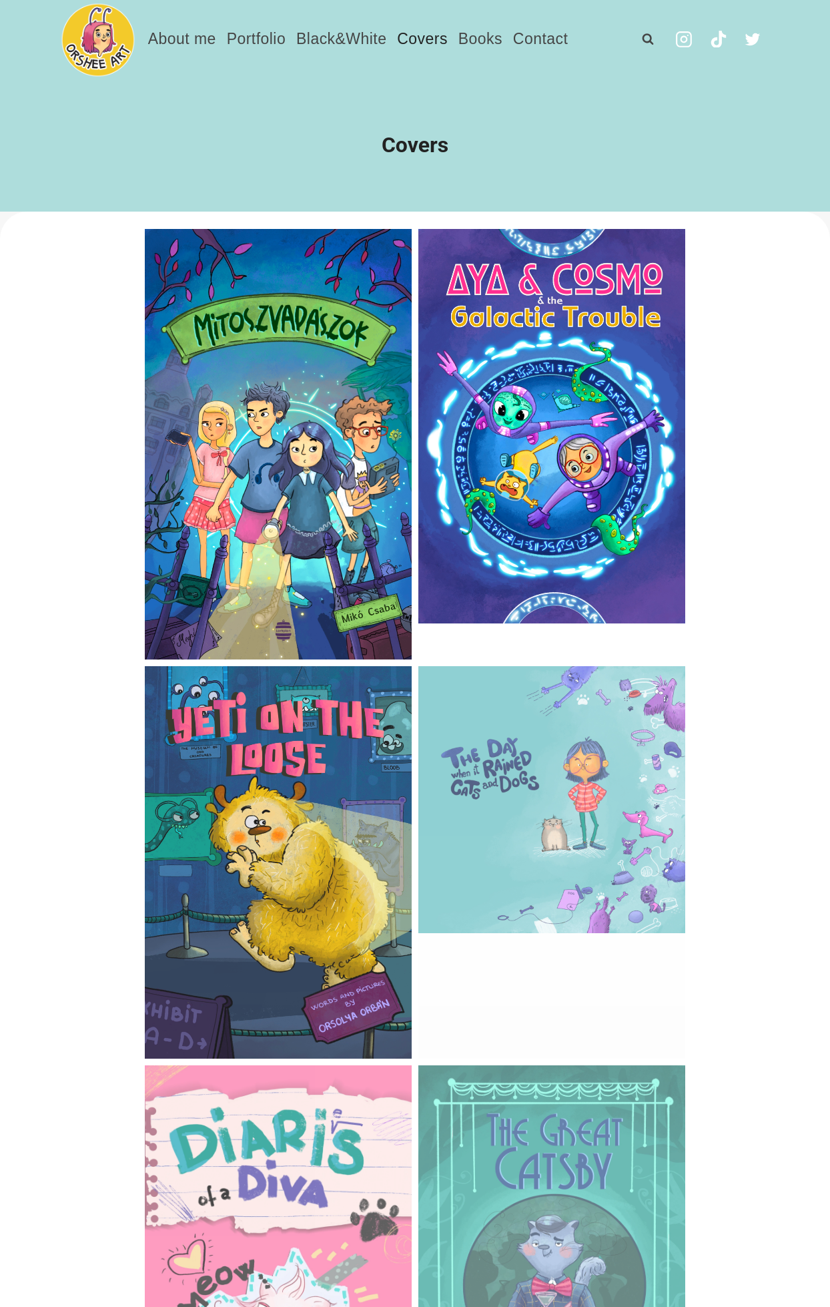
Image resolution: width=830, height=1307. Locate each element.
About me (182, 38)
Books (480, 38)
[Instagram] (684, 39)
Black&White (341, 38)
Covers (422, 38)
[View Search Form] (648, 39)
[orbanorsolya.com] (98, 40)
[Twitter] (752, 39)
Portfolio (256, 38)
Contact (540, 38)
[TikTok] (718, 39)
